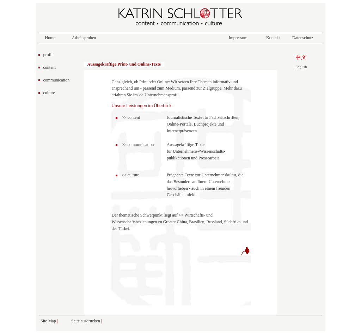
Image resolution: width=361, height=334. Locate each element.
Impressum (237, 37)
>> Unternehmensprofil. (159, 94)
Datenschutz (302, 37)
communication (56, 80)
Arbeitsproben (84, 37)
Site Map (48, 320)
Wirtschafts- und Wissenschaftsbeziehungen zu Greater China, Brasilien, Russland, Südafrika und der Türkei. (180, 222)
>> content (131, 117)
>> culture (130, 174)
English (301, 67)
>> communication (138, 144)
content (49, 67)
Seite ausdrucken (86, 320)
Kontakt (273, 37)
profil (48, 54)
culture (49, 92)
